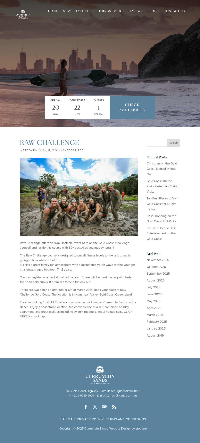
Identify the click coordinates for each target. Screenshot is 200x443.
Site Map (67, 419)
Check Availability (132, 107)
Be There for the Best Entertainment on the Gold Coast (161, 233)
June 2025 (154, 294)
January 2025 (156, 328)
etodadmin (32, 150)
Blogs (153, 11)
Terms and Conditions (126, 419)
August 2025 (155, 280)
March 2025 (155, 314)
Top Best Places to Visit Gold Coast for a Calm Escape (162, 204)
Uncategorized (71, 150)
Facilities (85, 11)
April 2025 (154, 308)
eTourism (141, 428)
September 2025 (158, 273)
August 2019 (155, 335)
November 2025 (158, 260)
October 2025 (156, 266)
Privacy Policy (90, 419)
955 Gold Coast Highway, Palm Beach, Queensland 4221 (103, 391)
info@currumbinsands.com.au (118, 395)
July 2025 (153, 287)
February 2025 (157, 321)
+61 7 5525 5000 (83, 395)
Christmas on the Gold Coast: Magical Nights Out (162, 169)
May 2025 (153, 301)
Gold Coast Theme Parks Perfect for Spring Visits (163, 186)
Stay (67, 11)
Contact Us (174, 11)
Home (53, 11)
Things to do (111, 11)
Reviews (135, 11)
